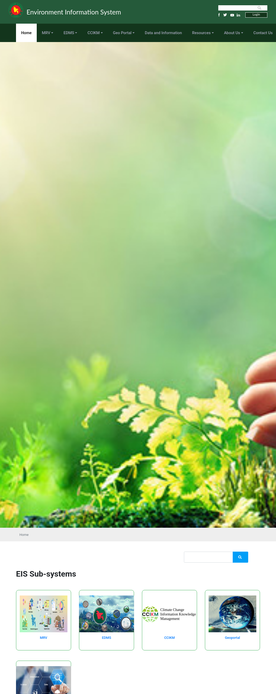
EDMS (68, 32)
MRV (46, 32)
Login (256, 14)
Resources (201, 32)
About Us (232, 32)
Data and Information (163, 32)
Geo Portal (122, 32)
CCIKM (93, 32)
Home (26, 32)
